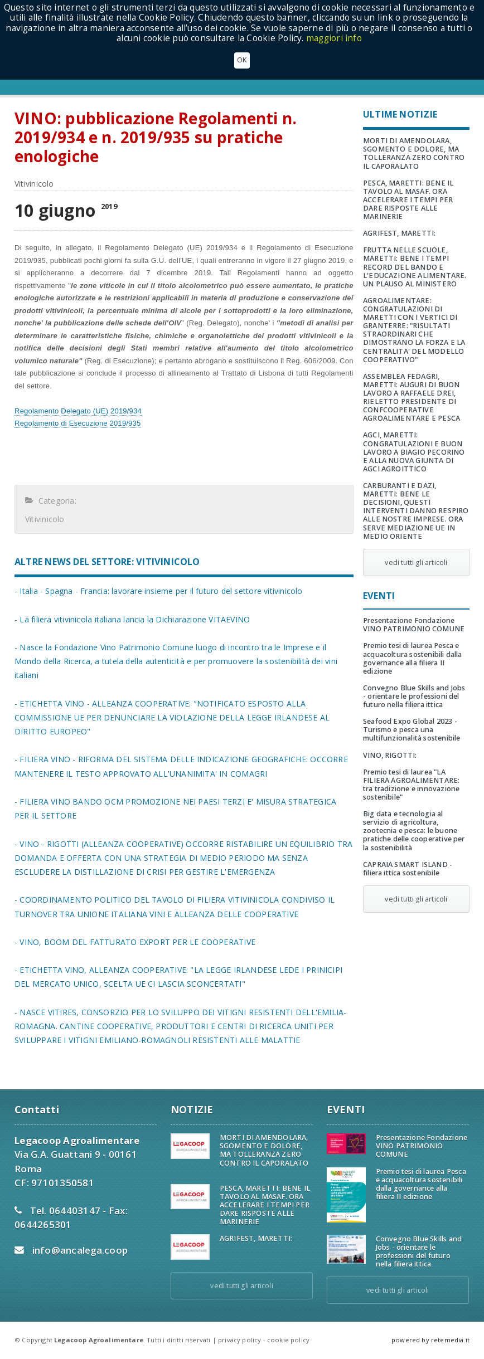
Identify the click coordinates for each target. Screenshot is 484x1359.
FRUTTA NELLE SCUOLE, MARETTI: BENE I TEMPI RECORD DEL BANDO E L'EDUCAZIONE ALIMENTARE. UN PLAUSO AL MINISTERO (415, 266)
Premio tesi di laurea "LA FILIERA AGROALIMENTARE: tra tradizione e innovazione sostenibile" (411, 784)
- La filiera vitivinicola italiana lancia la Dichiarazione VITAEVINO (132, 619)
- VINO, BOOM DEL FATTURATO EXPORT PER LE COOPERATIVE (134, 942)
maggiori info (334, 38)
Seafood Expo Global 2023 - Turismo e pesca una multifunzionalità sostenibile (411, 730)
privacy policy (239, 1340)
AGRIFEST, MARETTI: (399, 233)
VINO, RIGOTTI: (390, 755)
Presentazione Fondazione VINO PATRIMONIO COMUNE (413, 625)
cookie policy (288, 1340)
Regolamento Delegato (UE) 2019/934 (78, 411)
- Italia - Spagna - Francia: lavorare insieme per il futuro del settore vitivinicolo (158, 591)
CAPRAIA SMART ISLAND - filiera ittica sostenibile (407, 869)
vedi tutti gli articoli (416, 562)
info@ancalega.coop (80, 1250)
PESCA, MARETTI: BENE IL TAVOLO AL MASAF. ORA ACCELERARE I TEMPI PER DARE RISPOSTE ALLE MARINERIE (408, 199)
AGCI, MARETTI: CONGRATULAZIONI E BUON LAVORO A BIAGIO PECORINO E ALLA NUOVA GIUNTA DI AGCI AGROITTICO (414, 451)
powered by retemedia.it (430, 1340)
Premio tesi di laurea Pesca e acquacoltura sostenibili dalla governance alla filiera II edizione (412, 658)
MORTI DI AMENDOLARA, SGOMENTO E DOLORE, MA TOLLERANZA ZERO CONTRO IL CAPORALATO (413, 153)
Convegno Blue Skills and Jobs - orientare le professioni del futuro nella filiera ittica (414, 696)
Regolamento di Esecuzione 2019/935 (77, 423)
